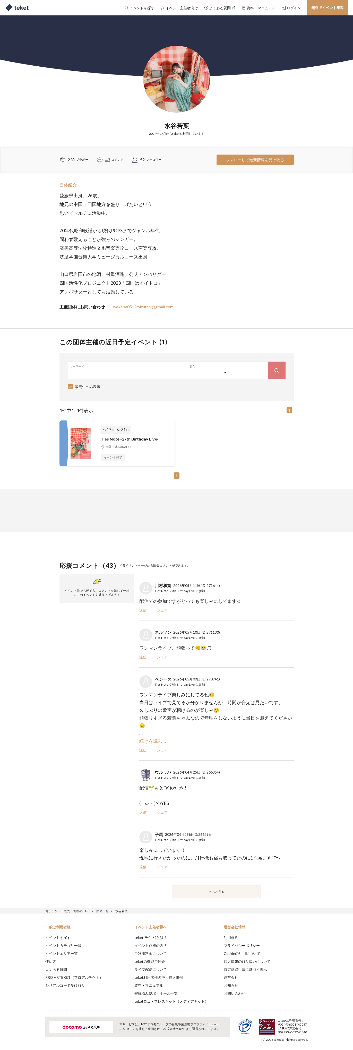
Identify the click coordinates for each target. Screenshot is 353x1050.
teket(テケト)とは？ (150, 937)
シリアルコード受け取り (65, 985)
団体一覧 (102, 911)
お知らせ (231, 985)
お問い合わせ (234, 993)
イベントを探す (58, 937)
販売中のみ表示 (87, 386)
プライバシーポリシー (242, 945)
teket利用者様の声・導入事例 (158, 977)
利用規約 (231, 937)
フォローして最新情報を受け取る (255, 159)
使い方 (50, 961)
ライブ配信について (150, 969)
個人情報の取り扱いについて (247, 961)
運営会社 (231, 977)
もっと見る (216, 892)
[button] (37, 1031)
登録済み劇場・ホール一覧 (156, 993)
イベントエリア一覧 (61, 953)
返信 (143, 610)
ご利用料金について (150, 953)
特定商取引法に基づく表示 (245, 969)
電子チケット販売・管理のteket (67, 911)
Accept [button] (304, 1024)
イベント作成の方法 (150, 945)
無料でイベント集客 (327, 7)
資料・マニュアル (148, 985)
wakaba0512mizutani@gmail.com (143, 306)
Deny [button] (278, 1024)
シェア (162, 610)
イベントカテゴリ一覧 (63, 945)
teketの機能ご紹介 (149, 961)
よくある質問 (56, 969)
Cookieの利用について (242, 953)
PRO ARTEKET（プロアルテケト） (74, 977)
